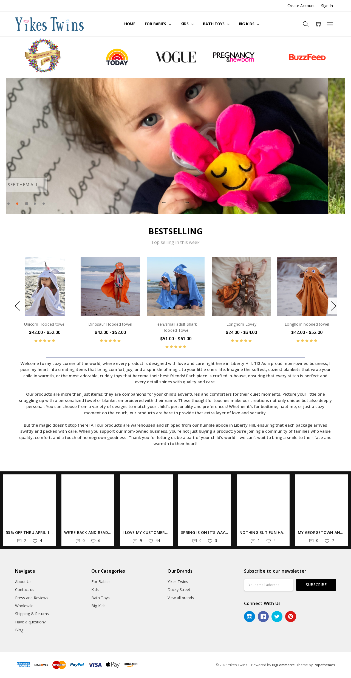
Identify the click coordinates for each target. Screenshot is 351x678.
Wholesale (24, 605)
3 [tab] (26, 203)
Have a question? (30, 621)
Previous (163, 202)
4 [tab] (35, 203)
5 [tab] (44, 203)
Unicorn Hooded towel (45, 324)
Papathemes (324, 664)
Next (187, 202)
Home (129, 23)
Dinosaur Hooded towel (110, 324)
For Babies (158, 23)
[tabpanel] (175, 146)
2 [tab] (17, 203)
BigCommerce (283, 664)
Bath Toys (216, 23)
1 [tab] (8, 203)
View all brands (181, 597)
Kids (187, 23)
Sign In (327, 5)
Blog (19, 629)
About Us (23, 581)
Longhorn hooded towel (307, 324)
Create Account (301, 5)
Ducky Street (179, 589)
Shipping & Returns (32, 613)
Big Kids (249, 23)
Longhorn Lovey (242, 324)
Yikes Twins (178, 581)
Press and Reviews (31, 597)
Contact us (24, 589)
